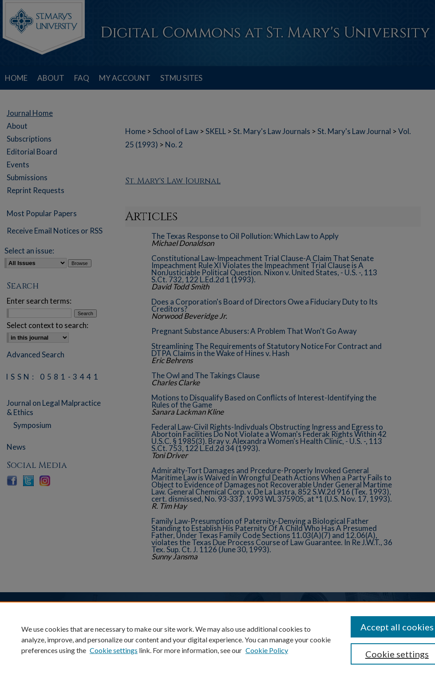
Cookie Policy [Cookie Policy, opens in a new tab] (266, 650)
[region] (217, 639)
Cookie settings (114, 650)
